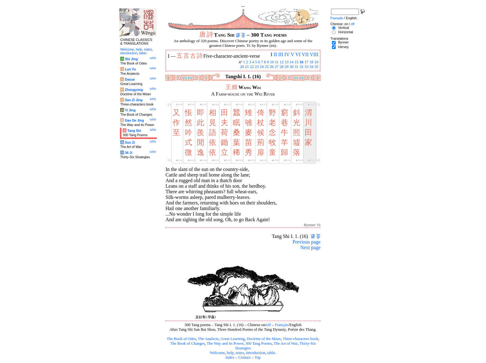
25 (267, 67)
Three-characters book (300, 339)
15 (296, 62)
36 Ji (128, 153)
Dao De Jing (134, 120)
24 (262, 67)
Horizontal (345, 32)
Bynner (343, 42)
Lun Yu (130, 69)
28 (282, 67)
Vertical (343, 27)
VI (298, 54)
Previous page (306, 241)
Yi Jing (130, 110)
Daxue (130, 79)
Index (229, 357)
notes (240, 353)
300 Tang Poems (258, 343)
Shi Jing (131, 59)
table (271, 353)
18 (311, 62)
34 (311, 67)
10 (272, 62)
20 (242, 67)
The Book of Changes (187, 343)
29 (287, 67)
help (230, 353)
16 (301, 62)
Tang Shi (134, 130)
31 (296, 67)
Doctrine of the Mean (264, 339)
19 (316, 62)
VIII (314, 54)
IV (287, 54)
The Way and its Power (225, 343)
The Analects (208, 339)
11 (277, 62)
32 (301, 67)
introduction (256, 353)
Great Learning (233, 339)
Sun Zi (130, 142)
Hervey (343, 47)
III (280, 54)
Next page (310, 247)
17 (306, 62)
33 (306, 67)
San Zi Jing (134, 100)
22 (252, 67)
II (275, 54)
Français (281, 325)
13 (287, 62)
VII (305, 54)
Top (257, 357)
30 (291, 67)
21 (247, 67)
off (268, 325)
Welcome (217, 353)
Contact (244, 357)
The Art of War (286, 343)
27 (277, 67)
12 (282, 62)
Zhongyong (134, 90)
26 (272, 67)
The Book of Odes (181, 339)
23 (257, 67)
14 (291, 62)
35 (316, 67)
